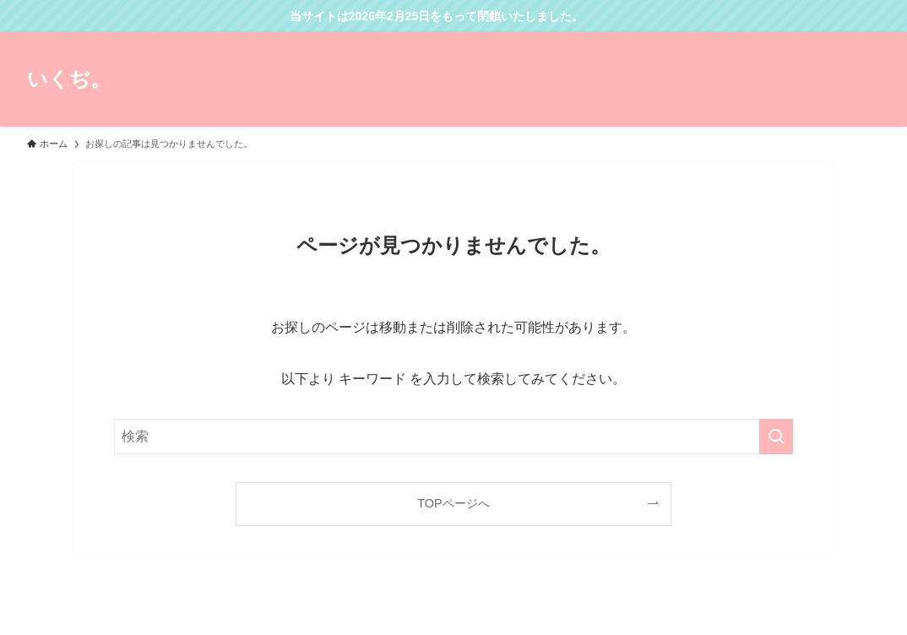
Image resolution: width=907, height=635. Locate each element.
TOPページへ (453, 503)
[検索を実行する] (776, 436)
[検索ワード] (453, 436)
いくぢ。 (69, 79)
